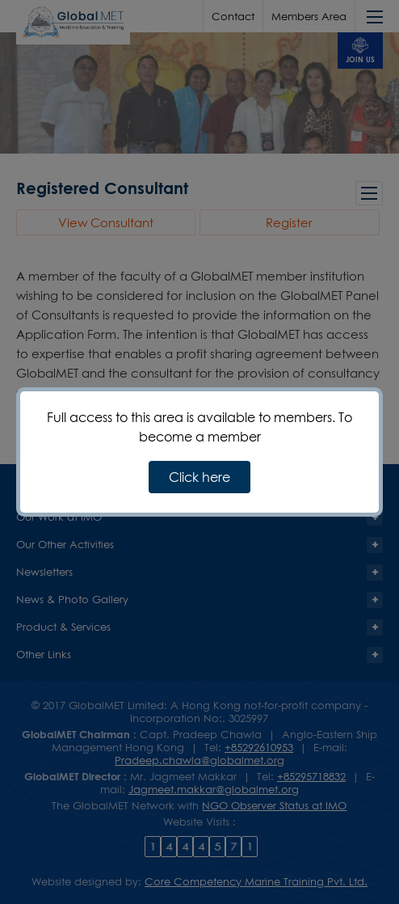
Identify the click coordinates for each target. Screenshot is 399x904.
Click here (199, 477)
